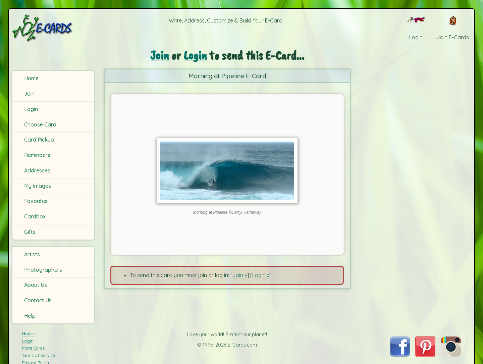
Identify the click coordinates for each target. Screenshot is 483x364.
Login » (260, 275)
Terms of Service (38, 355)
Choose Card (40, 124)
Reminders (37, 155)
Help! (30, 315)
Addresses (37, 170)
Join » (239, 275)
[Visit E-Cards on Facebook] (400, 354)
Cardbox (35, 216)
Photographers (43, 269)
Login (31, 109)
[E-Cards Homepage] (53, 28)
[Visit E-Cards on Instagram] (451, 354)
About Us (35, 284)
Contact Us (38, 300)
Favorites (36, 201)
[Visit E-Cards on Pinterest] (425, 354)
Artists (32, 254)
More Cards (33, 348)
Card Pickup (39, 139)
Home (31, 78)
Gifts (30, 231)
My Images (37, 186)
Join (29, 93)
